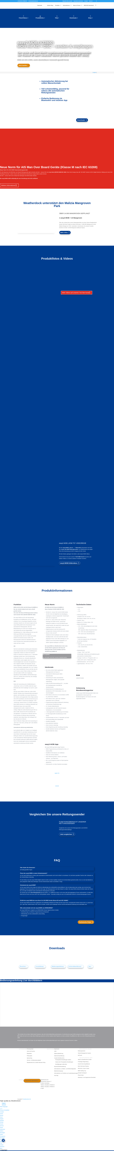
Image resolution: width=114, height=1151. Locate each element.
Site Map (56, 1075)
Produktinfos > (40, 18)
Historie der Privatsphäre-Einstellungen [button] (64, 1062)
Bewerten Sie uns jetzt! (67, 1)
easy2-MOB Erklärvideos (68, 563)
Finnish (1, 1122)
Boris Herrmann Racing (83, 1066)
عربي (1, 1108)
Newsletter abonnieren (78, 1)
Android (57, 786)
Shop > (90, 18)
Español (2, 1120)
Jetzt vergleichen (66, 834)
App (89, 966)
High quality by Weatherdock (10, 1101)
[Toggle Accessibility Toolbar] (3, 1140)
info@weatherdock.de (49, 1088)
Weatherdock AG (27, 1099)
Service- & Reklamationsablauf (34, 1060)
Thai (1, 1143)
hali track (80, 1055)
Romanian (2, 1137)
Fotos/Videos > (23, 18)
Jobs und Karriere (31, 1051)
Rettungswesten (81, 1050)
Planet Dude (81, 1075)
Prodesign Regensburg (83, 1061)
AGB (55, 1051)
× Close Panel (4, 1150)
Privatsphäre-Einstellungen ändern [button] (63, 1059)
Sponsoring (29, 1058)
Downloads (81, 120)
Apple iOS (57, 773)
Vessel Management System (84, 1053)
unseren (77, 556)
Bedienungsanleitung (57, 966)
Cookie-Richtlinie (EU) (59, 1058)
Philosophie (29, 1055)
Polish (1, 1134)
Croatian (2, 1111)
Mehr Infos (64, 232)
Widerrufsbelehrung (58, 1053)
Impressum (56, 1049)
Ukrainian (2, 1146)
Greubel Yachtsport (82, 1072)
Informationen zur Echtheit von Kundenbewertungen (66, 1073)
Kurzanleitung (39, 966)
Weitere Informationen (8, 185)
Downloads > (74, 18)
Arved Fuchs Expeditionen (84, 1064)
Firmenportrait (30, 1049)
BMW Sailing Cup (82, 1070)
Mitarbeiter (29, 1053)
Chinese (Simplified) (4, 1110)
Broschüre (23, 966)
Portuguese (2, 1136)
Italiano (1, 1131)
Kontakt (86, 1)
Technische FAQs (85, 922)
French (1, 1124)
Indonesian (2, 1129)
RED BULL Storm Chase (83, 1068)
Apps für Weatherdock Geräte (84, 1059)
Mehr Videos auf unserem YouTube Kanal (75, 292)
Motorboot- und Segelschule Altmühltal (87, 1077)
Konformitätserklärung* (74, 966)
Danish (1, 1115)
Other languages (4, 1106)
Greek (1, 1127)
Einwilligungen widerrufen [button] (61, 1064)
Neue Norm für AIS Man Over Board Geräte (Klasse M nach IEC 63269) (48, 167)
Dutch (1, 1117)
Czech (1, 1113)
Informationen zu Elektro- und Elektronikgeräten (65, 1068)
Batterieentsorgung (58, 1071)
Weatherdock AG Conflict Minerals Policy (36, 1062)
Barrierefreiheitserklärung (60, 1066)
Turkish (1, 1144)
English (94, 72)
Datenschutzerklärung (59, 1055)
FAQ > (57, 18)
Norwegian (2, 1132)
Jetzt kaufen (22, 65)
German (2, 1125)
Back (1, 1148)
